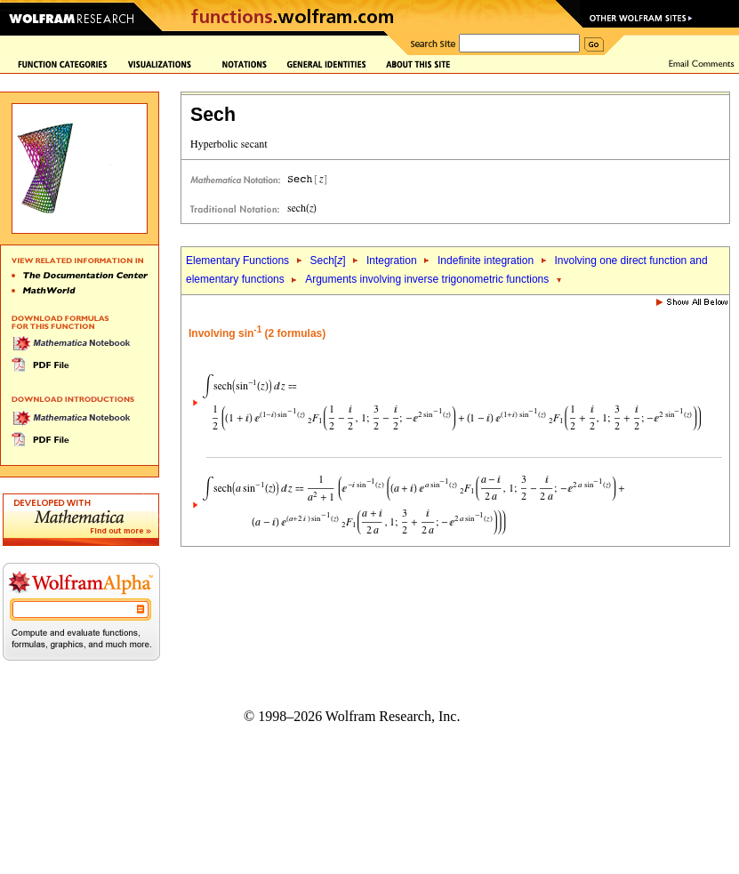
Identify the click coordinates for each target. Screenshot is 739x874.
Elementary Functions (237, 260)
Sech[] (327, 260)
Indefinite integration (486, 260)
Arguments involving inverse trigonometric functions (427, 279)
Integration (391, 260)
